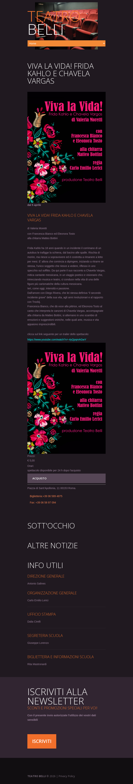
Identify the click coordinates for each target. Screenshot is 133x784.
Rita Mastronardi (37, 664)
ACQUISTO (39, 478)
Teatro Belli (36, 776)
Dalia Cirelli (34, 621)
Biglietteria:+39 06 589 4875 (46, 496)
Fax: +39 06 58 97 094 (43, 502)
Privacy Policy (66, 776)
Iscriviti (41, 741)
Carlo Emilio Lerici (37, 600)
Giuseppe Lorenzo (38, 642)
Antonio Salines (36, 583)
